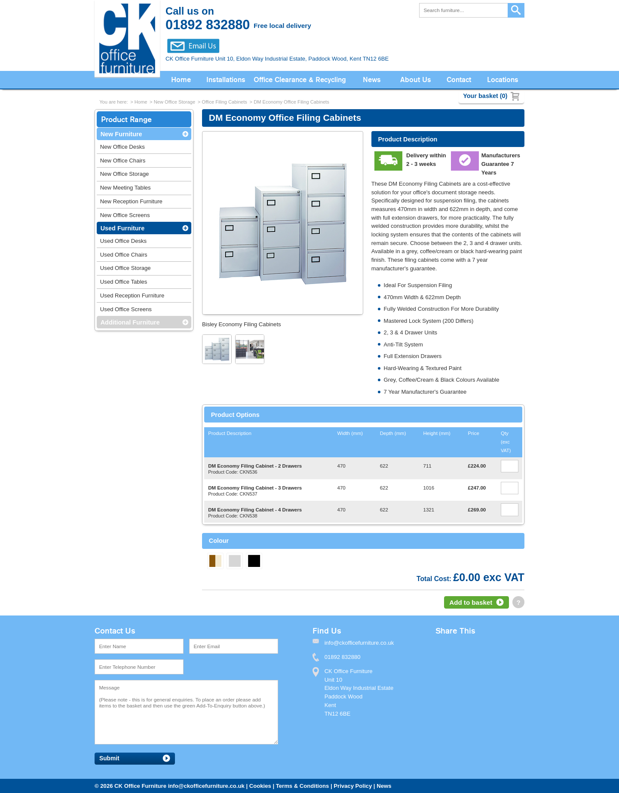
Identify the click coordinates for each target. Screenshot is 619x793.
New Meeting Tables (125, 187)
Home (181, 79)
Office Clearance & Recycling (300, 79)
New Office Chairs (122, 160)
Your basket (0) (485, 95)
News (372, 79)
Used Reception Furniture (132, 295)
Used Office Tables (123, 282)
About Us (415, 79)
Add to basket (470, 602)
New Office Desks (122, 147)
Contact (459, 79)
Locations (502, 79)
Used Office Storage (125, 268)
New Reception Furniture (131, 201)
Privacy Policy (353, 786)
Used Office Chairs (123, 254)
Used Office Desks (123, 241)
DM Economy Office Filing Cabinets (291, 101)
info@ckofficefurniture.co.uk (206, 786)
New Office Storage (174, 101)
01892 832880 (343, 657)
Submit (109, 758)
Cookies (260, 786)
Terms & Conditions (302, 786)
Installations (225, 79)
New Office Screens (125, 215)
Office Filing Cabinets (224, 101)
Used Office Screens (126, 309)
